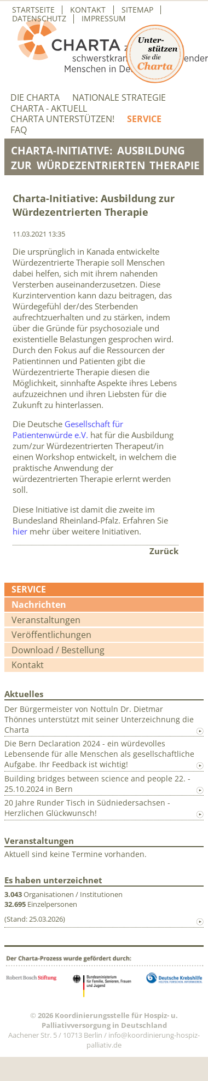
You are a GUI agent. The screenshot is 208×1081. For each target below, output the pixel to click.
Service (144, 119)
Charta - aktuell (48, 109)
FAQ (18, 130)
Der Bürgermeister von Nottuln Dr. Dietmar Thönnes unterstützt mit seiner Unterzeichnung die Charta (99, 719)
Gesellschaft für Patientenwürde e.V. (68, 429)
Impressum (104, 18)
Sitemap (137, 9)
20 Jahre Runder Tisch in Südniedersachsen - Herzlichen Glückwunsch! (87, 807)
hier (20, 531)
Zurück (163, 550)
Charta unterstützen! (62, 119)
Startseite (33, 9)
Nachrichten (38, 605)
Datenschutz (39, 18)
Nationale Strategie (119, 98)
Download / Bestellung (58, 650)
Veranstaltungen (45, 620)
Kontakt (88, 9)
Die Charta (35, 98)
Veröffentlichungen (51, 635)
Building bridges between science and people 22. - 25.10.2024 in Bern (97, 783)
